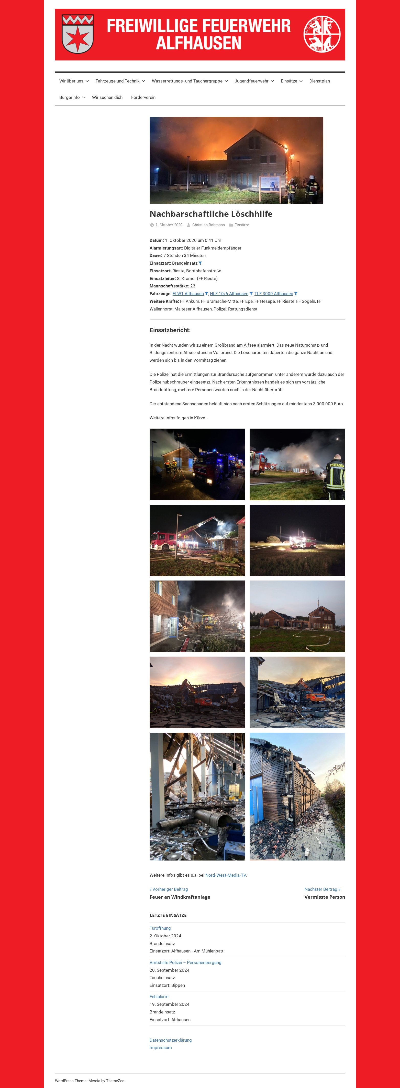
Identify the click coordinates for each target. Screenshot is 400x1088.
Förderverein (143, 97)
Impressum (161, 1047)
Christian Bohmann (208, 225)
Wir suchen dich (107, 97)
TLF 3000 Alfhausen (273, 293)
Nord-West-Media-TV (225, 875)
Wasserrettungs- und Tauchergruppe (190, 81)
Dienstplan (319, 81)
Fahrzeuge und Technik (120, 81)
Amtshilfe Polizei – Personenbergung (185, 962)
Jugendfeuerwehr (254, 81)
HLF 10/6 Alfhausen (229, 293)
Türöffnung (160, 928)
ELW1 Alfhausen (188, 293)
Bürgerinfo (72, 97)
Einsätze (292, 81)
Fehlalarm (159, 996)
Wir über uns (74, 81)
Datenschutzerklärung (171, 1040)
